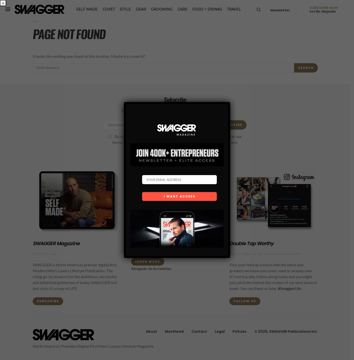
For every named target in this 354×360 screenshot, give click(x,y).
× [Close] (3, 3)
